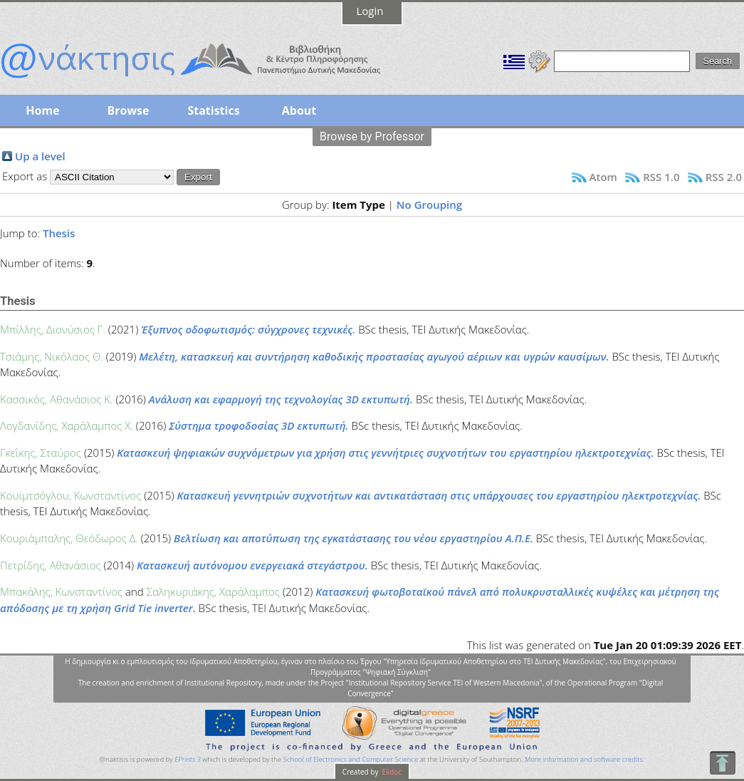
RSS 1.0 (661, 177)
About (299, 110)
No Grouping (429, 204)
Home (42, 110)
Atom (603, 177)
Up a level (40, 156)
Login (370, 11)
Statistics (213, 110)
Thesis (59, 233)
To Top (722, 763)
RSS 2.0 (724, 177)
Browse (128, 110)
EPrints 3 (187, 759)
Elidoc (391, 772)
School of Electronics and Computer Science (350, 759)
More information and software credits (584, 759)
